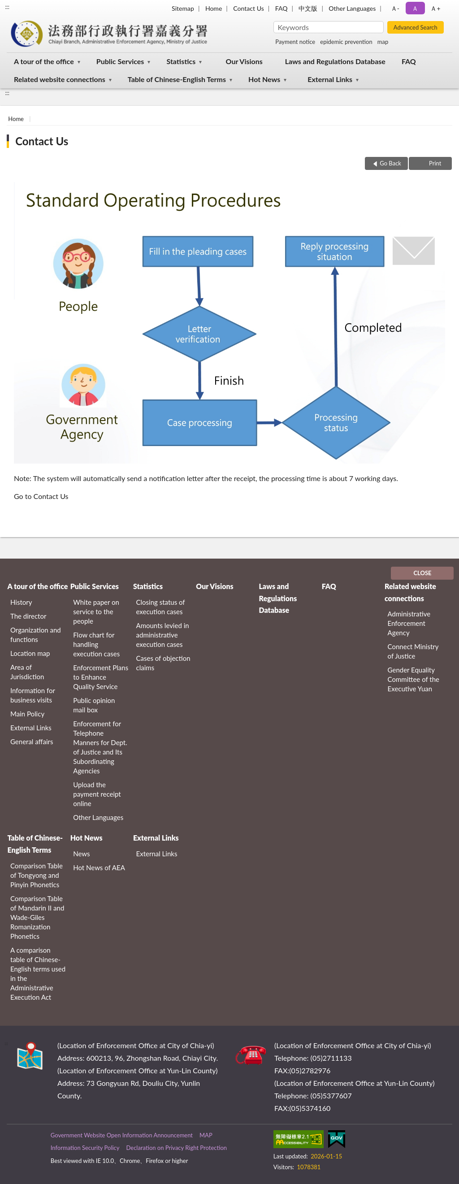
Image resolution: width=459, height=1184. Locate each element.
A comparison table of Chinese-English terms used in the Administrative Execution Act (37, 973)
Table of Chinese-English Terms (177, 79)
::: (7, 6)
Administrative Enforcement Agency (409, 623)
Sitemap (183, 8)
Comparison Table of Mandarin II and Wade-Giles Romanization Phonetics (37, 917)
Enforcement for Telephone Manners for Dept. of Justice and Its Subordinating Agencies (100, 747)
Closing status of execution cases (160, 607)
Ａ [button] (415, 8)
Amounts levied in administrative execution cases (162, 634)
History (21, 602)
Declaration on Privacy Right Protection (176, 1147)
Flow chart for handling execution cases (96, 644)
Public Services (120, 61)
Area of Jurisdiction (27, 672)
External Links (329, 79)
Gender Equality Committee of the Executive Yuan (413, 679)
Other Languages (352, 8)
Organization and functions (35, 634)
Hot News (264, 79)
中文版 (308, 8)
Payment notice (295, 41)
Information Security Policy (85, 1147)
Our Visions (244, 61)
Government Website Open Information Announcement (122, 1135)
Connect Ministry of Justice (413, 651)
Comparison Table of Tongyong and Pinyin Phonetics (36, 875)
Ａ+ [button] (435, 8)
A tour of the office (44, 61)
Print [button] (435, 163)
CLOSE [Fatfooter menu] (422, 573)
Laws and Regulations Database (335, 61)
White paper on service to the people (96, 611)
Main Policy (27, 714)
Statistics (180, 61)
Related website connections (59, 79)
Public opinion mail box (94, 705)
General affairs (31, 741)
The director (28, 616)
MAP (205, 1135)
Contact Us (248, 8)
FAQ (281, 8)
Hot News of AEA (99, 867)
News (81, 854)
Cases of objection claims (163, 663)
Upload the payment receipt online (97, 794)
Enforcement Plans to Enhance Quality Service (100, 677)
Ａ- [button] (395, 8)
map (382, 41)
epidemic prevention (346, 41)
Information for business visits (32, 695)
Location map (30, 653)
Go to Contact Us (41, 496)
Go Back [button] (390, 163)
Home (213, 8)
